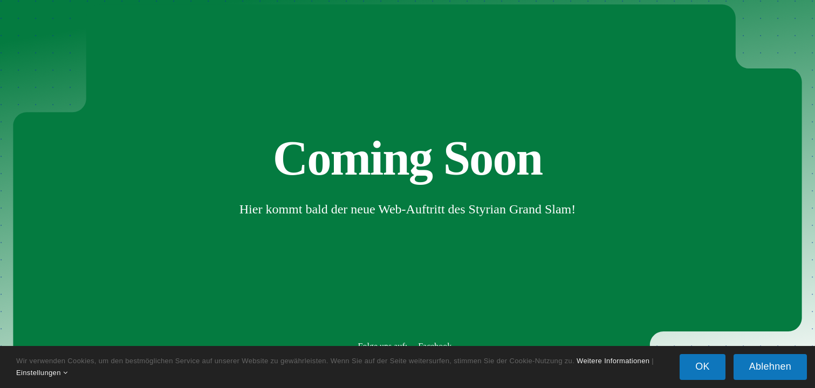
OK (702, 366)
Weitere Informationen (613, 361)
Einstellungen (41, 373)
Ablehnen (770, 366)
